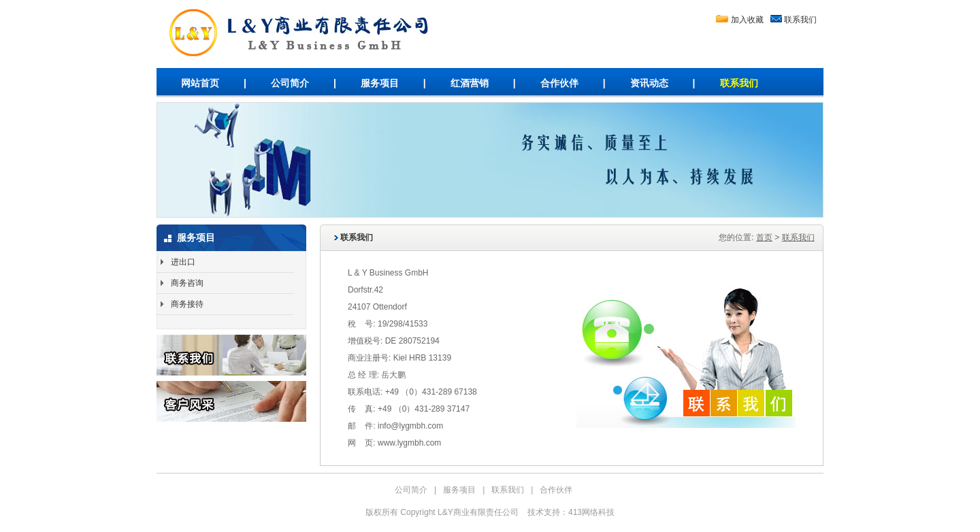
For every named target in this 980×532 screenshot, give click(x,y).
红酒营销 (470, 83)
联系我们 (800, 19)
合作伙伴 (559, 83)
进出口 (183, 262)
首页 (764, 237)
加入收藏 (747, 19)
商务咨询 (187, 283)
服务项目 (380, 83)
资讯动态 (649, 83)
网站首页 (200, 83)
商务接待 (187, 304)
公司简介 (290, 83)
